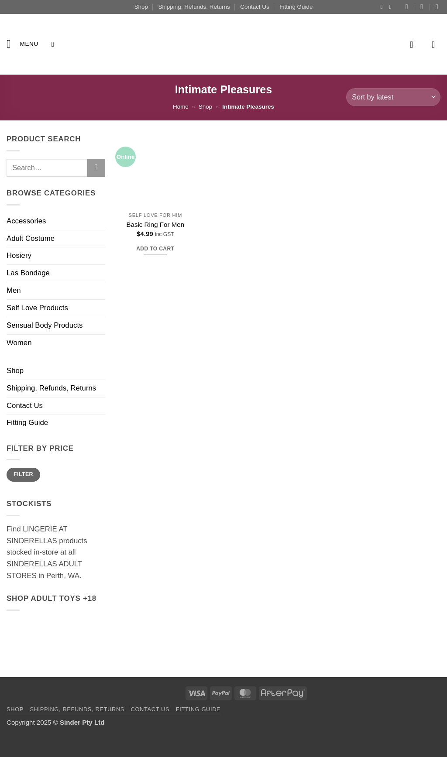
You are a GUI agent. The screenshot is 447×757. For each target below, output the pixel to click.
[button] (22, 44)
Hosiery (19, 255)
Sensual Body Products (45, 325)
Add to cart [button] (155, 249)
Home (181, 106)
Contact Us (254, 6)
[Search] (55, 44)
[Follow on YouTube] (392, 7)
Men (14, 290)
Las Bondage (28, 273)
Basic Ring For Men (155, 224)
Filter (23, 474)
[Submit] (96, 168)
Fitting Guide (296, 6)
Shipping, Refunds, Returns (194, 6)
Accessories (26, 221)
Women (19, 343)
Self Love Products (37, 308)
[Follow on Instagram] (383, 7)
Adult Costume (31, 238)
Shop (141, 6)
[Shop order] (393, 97)
